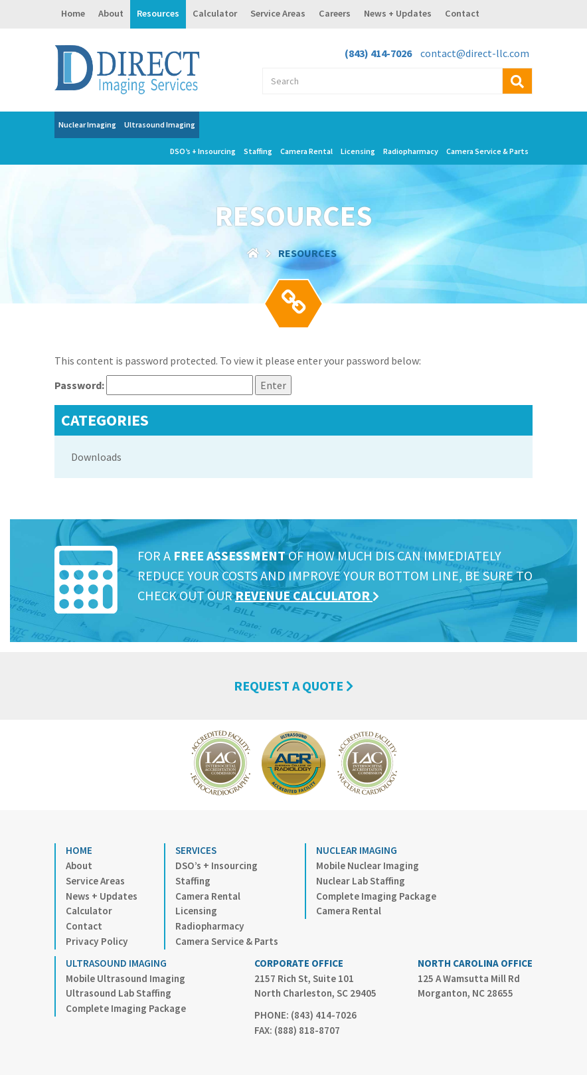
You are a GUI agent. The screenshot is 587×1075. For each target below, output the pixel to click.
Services (195, 850)
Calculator (215, 13)
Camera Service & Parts (487, 151)
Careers (335, 13)
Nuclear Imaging (87, 124)
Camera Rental (306, 151)
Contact (462, 13)
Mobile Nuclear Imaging (367, 865)
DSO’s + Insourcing (203, 151)
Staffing (258, 151)
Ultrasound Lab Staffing (118, 993)
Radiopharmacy (410, 151)
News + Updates (398, 13)
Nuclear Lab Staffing (360, 880)
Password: (153, 385)
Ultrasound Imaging (159, 124)
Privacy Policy (97, 941)
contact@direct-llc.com (474, 53)
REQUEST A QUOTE (293, 685)
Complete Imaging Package (376, 896)
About (111, 13)
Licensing (358, 151)
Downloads (96, 456)
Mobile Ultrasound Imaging (125, 978)
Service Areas (277, 13)
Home (73, 13)
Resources (158, 13)
